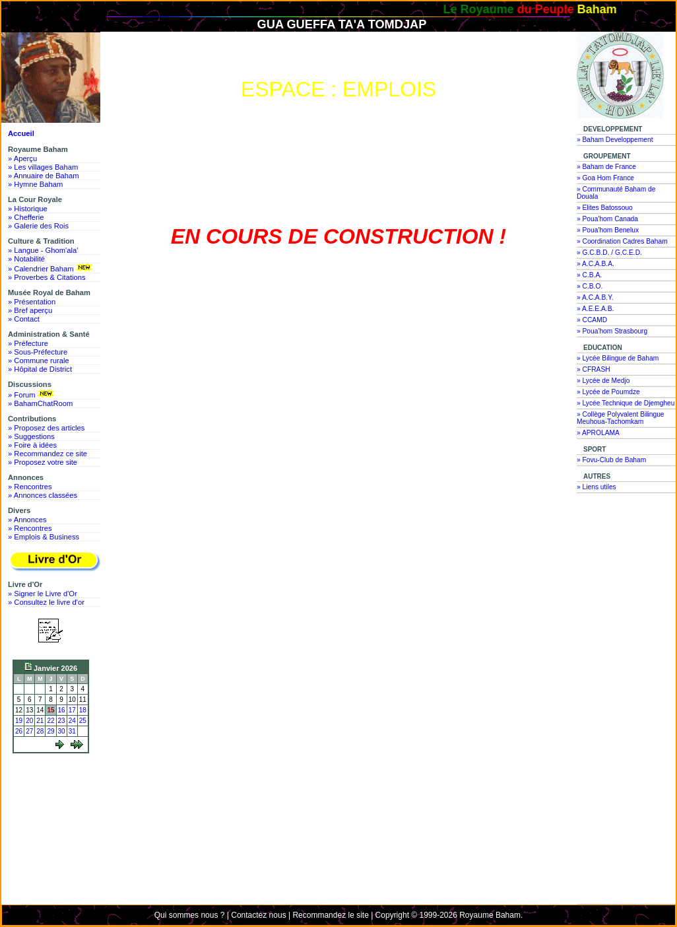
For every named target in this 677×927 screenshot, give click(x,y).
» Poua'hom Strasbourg (612, 331)
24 (72, 720)
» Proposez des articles (46, 428)
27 (29, 731)
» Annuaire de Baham (43, 176)
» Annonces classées (42, 495)
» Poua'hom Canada (607, 219)
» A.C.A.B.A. (595, 263)
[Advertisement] (54, 807)
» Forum (32, 394)
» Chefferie (26, 217)
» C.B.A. (589, 275)
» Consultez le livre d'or (46, 602)
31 (72, 731)
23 (61, 720)
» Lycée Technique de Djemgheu (626, 403)
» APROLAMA (598, 432)
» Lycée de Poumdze (608, 391)
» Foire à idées (32, 445)
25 (82, 720)
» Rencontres (30, 487)
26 (18, 731)
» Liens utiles (596, 487)
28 (40, 731)
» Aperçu (22, 158)
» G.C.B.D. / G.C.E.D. (609, 252)
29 (50, 731)
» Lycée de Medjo (603, 380)
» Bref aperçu (30, 310)
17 (72, 710)
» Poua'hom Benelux (608, 230)
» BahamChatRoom (40, 403)
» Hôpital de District (40, 369)
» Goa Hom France (605, 178)
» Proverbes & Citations (47, 277)
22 (50, 720)
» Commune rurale (38, 360)
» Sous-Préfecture (37, 352)
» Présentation (31, 302)
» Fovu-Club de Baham (611, 460)
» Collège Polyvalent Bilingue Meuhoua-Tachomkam (620, 418)
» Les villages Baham (43, 167)
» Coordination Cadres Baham (622, 241)
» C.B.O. (589, 286)
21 (40, 720)
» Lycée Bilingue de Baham (618, 358)
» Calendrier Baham (51, 268)
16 (61, 710)
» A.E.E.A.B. (595, 308)
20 (29, 720)
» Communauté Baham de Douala (616, 193)
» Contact (24, 319)
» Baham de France (606, 166)
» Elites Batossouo (605, 207)
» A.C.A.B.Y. (595, 297)
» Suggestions (31, 436)
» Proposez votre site (42, 462)
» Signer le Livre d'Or (42, 594)
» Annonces (27, 520)
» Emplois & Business (43, 537)
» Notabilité (26, 259)
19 (18, 720)
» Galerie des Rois (38, 226)
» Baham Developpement (615, 139)
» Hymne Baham (35, 184)
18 (82, 710)
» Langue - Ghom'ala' (43, 250)
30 (61, 731)
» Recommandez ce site (47, 454)
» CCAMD (592, 320)
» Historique (28, 209)
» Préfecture (28, 343)
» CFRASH (593, 369)
